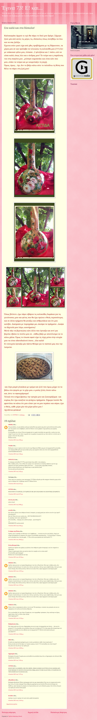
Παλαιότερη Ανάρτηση (59, 712)
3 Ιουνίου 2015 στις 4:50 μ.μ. (15, 440)
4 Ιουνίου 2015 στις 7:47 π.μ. (15, 674)
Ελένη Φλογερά (12, 545)
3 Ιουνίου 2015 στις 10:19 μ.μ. (16, 557)
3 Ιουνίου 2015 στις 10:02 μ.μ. (16, 539)
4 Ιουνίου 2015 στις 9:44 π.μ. (15, 690)
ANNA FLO (11, 459)
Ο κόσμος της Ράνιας (14, 531)
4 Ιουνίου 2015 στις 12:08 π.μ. (16, 648)
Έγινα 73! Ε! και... (22, 8)
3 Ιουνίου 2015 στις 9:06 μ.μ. (15, 504)
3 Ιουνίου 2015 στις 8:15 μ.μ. (15, 483)
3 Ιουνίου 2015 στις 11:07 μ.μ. (16, 571)
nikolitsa (10, 424)
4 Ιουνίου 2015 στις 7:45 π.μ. (15, 660)
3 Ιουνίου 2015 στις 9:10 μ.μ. (15, 525)
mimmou (10, 562)
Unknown (11, 604)
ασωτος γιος (11, 499)
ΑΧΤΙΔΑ (10, 489)
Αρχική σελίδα (33, 712)
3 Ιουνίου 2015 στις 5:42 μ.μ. (15, 471)
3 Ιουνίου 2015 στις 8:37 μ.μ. (15, 494)
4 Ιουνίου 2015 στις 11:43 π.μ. (16, 700)
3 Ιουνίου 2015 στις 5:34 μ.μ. (15, 454)
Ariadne (10, 445)
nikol (9, 639)
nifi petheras (11, 680)
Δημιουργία (11, 653)
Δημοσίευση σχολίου (11, 704)
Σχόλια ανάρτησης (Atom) (15, 716)
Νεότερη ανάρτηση (8, 712)
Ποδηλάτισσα (12, 624)
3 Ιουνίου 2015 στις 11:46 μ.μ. (16, 634)
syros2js (10, 510)
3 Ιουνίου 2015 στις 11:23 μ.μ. (16, 618)
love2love (10, 695)
